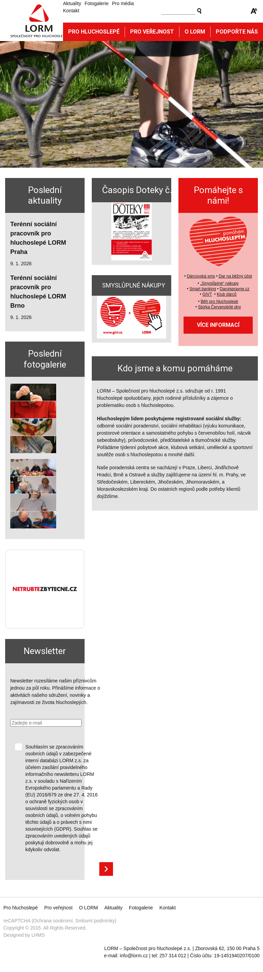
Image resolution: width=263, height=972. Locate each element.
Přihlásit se (106, 869)
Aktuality (72, 3)
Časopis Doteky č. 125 (145, 190)
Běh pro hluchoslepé (219, 301)
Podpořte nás (237, 31)
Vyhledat (199, 11)
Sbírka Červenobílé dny (219, 307)
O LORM (88, 907)
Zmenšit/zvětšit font (254, 11)
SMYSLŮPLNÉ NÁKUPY (133, 285)
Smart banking (202, 288)
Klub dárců (226, 294)
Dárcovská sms (201, 276)
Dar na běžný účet (235, 276)
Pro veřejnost (152, 31)
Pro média (123, 3)
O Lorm (195, 31)
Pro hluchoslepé (94, 31)
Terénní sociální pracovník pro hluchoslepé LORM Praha (38, 238)
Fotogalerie (97, 3)
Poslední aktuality (45, 195)
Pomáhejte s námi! (218, 195)
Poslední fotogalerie (45, 358)
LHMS (38, 935)
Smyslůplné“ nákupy (220, 283)
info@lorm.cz (134, 955)
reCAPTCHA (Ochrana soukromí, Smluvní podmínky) (59, 920)
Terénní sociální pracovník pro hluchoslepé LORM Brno (38, 291)
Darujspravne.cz (235, 288)
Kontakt (71, 10)
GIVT (207, 294)
